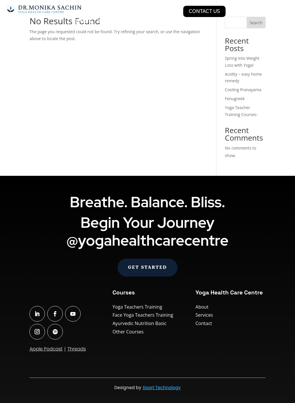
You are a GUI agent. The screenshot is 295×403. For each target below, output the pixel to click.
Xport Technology (161, 388)
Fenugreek (235, 98)
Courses (129, 11)
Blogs (83, 21)
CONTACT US (204, 11)
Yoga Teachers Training (137, 307)
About (202, 307)
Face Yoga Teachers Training (142, 315)
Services (161, 11)
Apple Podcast (46, 349)
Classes (99, 11)
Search (255, 22)
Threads (76, 349)
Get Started (147, 267)
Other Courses (127, 332)
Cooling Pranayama (243, 89)
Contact (204, 323)
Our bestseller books (130, 21)
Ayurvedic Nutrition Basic (139, 323)
